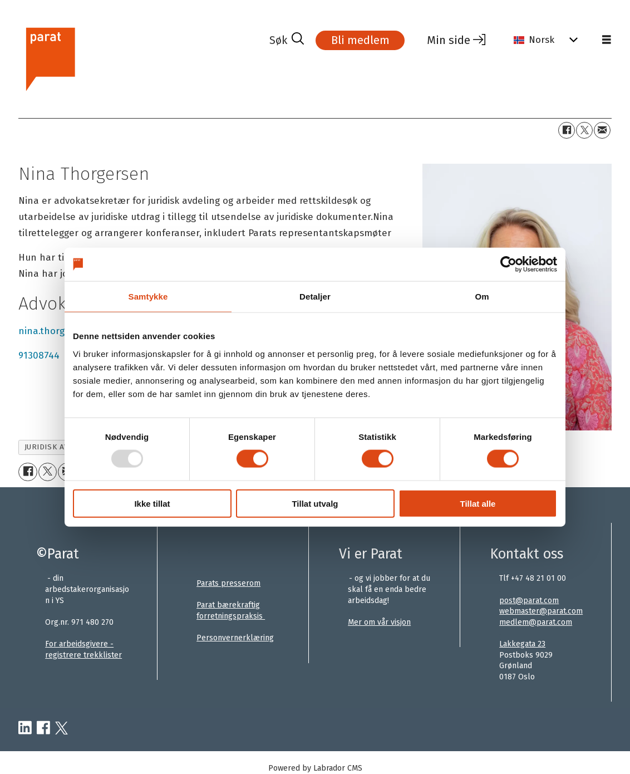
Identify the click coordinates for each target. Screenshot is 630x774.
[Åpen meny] (606, 40)
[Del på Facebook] (566, 130)
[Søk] (286, 40)
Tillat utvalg (315, 503)
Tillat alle (478, 503)
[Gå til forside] (49, 57)
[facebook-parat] (43, 728)
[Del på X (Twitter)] (584, 130)
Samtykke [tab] (148, 296)
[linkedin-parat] (25, 728)
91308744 (39, 355)
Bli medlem (360, 40)
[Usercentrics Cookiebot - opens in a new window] (508, 264)
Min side (448, 40)
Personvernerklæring (235, 638)
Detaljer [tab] (315, 296)
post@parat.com (529, 600)
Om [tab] (482, 296)
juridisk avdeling (60, 447)
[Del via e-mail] (602, 130)
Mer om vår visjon (379, 622)
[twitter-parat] (61, 728)
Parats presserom (228, 583)
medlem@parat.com (535, 622)
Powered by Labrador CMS (315, 768)
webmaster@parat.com (541, 611)
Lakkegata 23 (522, 644)
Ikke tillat (152, 503)
